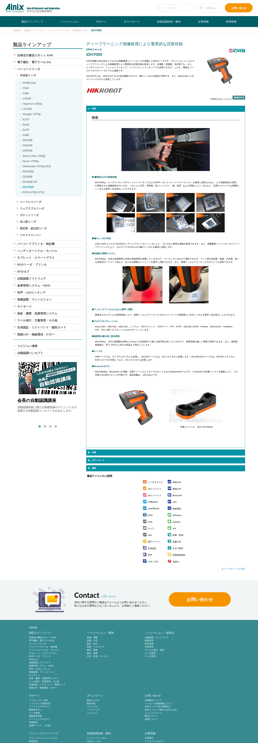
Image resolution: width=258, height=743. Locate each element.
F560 (26, 88)
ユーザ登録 (163, 650)
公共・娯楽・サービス (83, 656)
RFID (117, 716)
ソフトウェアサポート (169, 644)
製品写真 (206, 640)
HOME (33, 627)
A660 (26, 124)
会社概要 (162, 707)
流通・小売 (77, 640)
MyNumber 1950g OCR (37, 166)
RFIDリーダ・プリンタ (32, 265)
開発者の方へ (164, 647)
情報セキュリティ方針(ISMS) (90, 738)
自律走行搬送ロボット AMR (35, 55)
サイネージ (24, 306)
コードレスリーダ (30, 202)
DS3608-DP (30, 182)
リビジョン (207, 650)
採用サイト (207, 704)
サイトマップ (113, 738)
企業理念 (162, 701)
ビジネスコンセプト (168, 704)
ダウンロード (132, 21)
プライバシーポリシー (33, 738)
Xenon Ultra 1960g (34, 156)
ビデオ (161, 723)
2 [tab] (45, 427)
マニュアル (207, 644)
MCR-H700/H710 (33, 192)
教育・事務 (77, 650)
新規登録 (76, 704)
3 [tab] (50, 427)
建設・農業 (77, 653)
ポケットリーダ (29, 215)
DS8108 (27, 150)
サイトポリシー (11, 738)
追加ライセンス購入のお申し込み (45, 710)
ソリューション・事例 (85, 632)
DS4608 (27, 145)
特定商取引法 (53, 738)
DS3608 (27, 176)
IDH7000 (28, 187)
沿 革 (161, 710)
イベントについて (37, 713)
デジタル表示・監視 (125, 650)
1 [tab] (39, 427)
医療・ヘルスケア (80, 647)
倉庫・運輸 (77, 637)
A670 (26, 130)
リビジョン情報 (27, 346)
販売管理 (119, 644)
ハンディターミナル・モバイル (37, 251)
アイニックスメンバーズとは (86, 701)
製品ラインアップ (32, 21)
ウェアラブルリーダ (32, 208)
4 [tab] (56, 427)
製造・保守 (77, 644)
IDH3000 (28, 171)
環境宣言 (68, 738)
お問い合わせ (238, 7)
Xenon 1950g (31, 161)
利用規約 (162, 659)
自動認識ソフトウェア (31, 279)
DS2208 (27, 140)
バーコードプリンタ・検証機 (35, 244)
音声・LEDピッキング (31, 293)
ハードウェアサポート (169, 656)
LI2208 (27, 98)
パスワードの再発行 (82, 710)
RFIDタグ (23, 272)
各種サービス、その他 (169, 662)
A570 (26, 119)
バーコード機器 (122, 710)
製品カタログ (208, 637)
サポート (101, 21)
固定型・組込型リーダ (33, 228)
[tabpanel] (47, 387)
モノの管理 (120, 656)
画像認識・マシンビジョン (34, 300)
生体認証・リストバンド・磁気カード (41, 327)
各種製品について (37, 701)
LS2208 (27, 109)
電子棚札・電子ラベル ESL (34, 62)
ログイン (211, 7)
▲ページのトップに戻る (233, 568)
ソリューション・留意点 (130, 632)
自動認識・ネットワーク (127, 637)
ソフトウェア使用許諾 (169, 640)
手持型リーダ (28, 75)
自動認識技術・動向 (169, 21)
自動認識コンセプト (30, 353)
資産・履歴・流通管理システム (37, 313)
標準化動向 (120, 707)
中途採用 (206, 701)
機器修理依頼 (164, 653)
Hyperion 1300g (32, 103)
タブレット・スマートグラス (35, 258)
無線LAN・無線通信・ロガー (35, 334)
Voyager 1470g (32, 114)
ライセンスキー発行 (168, 637)
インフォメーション (168, 719)
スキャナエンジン (30, 235)
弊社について (35, 716)
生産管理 (119, 647)
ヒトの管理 (120, 653)
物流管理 (119, 640)
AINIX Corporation (225, 738)
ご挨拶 (161, 713)
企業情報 (203, 21)
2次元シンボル (122, 704)
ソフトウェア (208, 647)
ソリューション (69, 21)
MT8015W (29, 83)
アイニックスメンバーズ (87, 696)
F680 (26, 93)
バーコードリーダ (28, 69)
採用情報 (231, 21)
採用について (35, 719)
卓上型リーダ (28, 222)
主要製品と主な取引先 (169, 716)
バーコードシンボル (125, 701)
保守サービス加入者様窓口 (42, 707)
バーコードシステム (125, 713)
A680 (26, 135)
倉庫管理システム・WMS (33, 286)
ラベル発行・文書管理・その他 (37, 320)
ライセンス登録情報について (43, 704)
